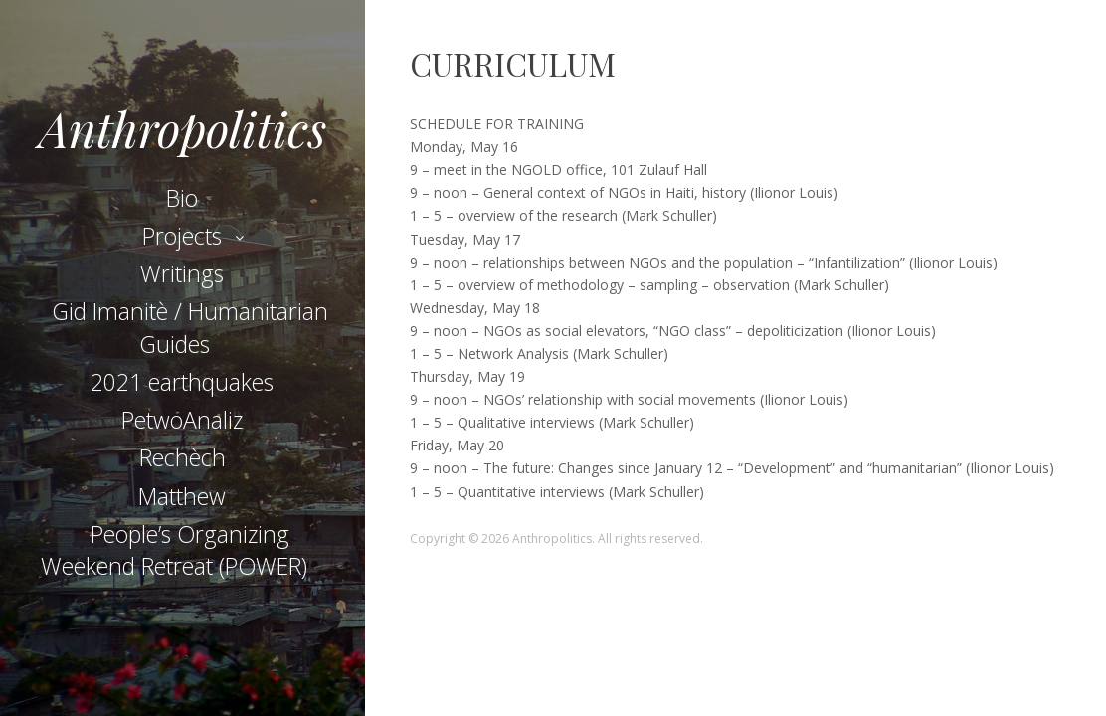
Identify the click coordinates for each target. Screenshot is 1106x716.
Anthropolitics (182, 128)
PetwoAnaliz (182, 420)
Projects (182, 236)
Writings (182, 273)
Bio (182, 198)
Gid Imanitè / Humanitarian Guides (190, 327)
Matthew (182, 496)
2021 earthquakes (182, 382)
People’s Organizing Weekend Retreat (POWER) (174, 550)
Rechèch (182, 457)
